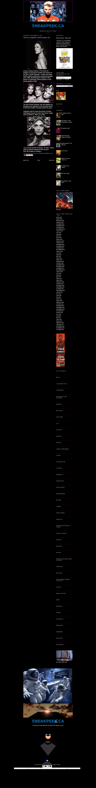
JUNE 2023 (58, 275)
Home (38, 160)
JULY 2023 (58, 273)
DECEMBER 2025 (60, 224)
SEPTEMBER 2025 (60, 229)
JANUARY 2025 (59, 242)
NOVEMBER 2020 (60, 327)
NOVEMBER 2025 (60, 225)
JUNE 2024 (58, 254)
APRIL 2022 (59, 298)
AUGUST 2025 (59, 230)
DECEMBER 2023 (60, 264)
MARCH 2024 (59, 259)
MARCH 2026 (59, 219)
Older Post (51, 160)
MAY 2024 (58, 256)
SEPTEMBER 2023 (60, 270)
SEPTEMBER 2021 (60, 309)
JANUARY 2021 (59, 324)
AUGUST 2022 (59, 292)
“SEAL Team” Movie (65, 173)
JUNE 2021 (58, 316)
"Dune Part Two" (64, 150)
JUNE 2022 (58, 295)
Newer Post (26, 160)
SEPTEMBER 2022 (60, 290)
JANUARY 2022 (59, 304)
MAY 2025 (58, 236)
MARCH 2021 (59, 321)
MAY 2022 (58, 297)
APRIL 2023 (59, 278)
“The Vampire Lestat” (65, 128)
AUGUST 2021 (59, 312)
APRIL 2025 (59, 237)
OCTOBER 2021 (60, 310)
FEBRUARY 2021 (60, 322)
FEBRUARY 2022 (60, 302)
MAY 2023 (58, 276)
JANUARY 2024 (59, 263)
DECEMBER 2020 (60, 326)
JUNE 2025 (58, 234)
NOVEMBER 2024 (60, 244)
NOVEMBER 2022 (60, 287)
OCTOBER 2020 (60, 329)
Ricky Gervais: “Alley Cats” (63, 38)
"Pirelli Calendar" (34, 74)
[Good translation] (44, 766)
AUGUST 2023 (59, 271)
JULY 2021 (58, 314)
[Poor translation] (49, 766)
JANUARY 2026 (59, 222)
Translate (65, 79)
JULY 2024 (58, 253)
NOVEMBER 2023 (60, 266)
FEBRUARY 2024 (60, 261)
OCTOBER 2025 (60, 227)
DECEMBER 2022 (60, 285)
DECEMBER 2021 (60, 305)
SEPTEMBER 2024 (60, 249)
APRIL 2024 (59, 258)
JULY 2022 (58, 293)
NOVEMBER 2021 (60, 307)
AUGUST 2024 (59, 251)
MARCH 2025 (59, 239)
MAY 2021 (58, 317)
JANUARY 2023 (59, 283)
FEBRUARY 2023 (60, 282)
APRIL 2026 (59, 217)
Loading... (48, 33)
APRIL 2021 (59, 319)
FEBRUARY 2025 (60, 241)
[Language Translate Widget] (63, 78)
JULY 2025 (58, 232)
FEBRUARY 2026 (60, 220)
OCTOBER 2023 (60, 268)
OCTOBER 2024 (60, 247)
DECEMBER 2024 (60, 246)
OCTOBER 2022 (60, 288)
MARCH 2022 (59, 300)
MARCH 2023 (59, 280)
